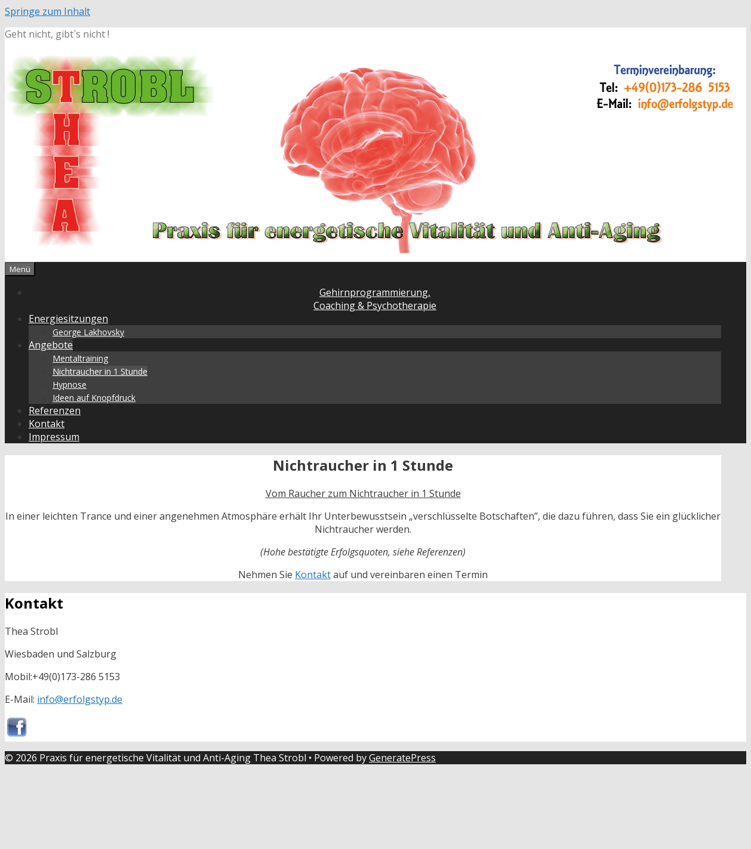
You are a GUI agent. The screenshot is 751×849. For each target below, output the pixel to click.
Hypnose (70, 384)
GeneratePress (402, 757)
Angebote (51, 344)
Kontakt (46, 423)
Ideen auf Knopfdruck (94, 397)
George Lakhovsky (88, 332)
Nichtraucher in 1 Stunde (100, 371)
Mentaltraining (80, 358)
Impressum (54, 436)
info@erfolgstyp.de (79, 699)
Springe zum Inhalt (47, 11)
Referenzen (55, 410)
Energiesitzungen (68, 318)
